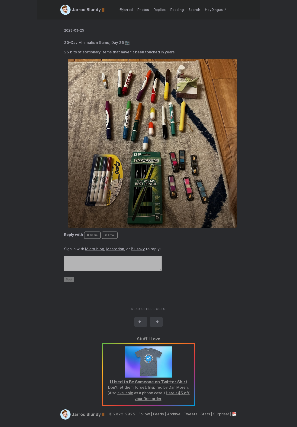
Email (109, 235)
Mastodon (115, 249)
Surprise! (221, 417)
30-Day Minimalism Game (86, 42)
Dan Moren (178, 390)
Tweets (190, 417)
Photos (143, 10)
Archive (174, 417)
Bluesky (138, 249)
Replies (160, 10)
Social (92, 235)
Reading (177, 10)
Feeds (158, 417)
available (125, 396)
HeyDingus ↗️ (216, 10)
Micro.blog (94, 249)
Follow (144, 417)
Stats (205, 417)
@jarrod (126, 10)
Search (194, 10)
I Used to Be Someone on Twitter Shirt (148, 384)
